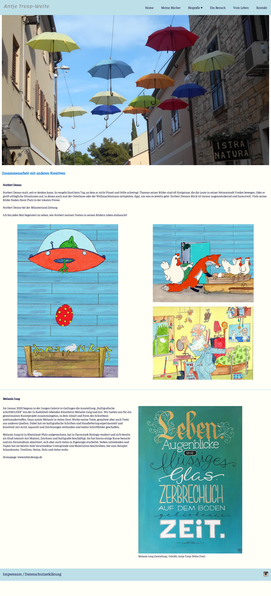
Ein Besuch (218, 7)
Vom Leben (241, 7)
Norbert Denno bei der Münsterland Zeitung (30, 207)
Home (149, 7)
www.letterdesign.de (30, 457)
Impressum (12, 573)
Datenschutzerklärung (43, 573)
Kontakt (261, 7)
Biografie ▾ (195, 7)
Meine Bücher (170, 7)
